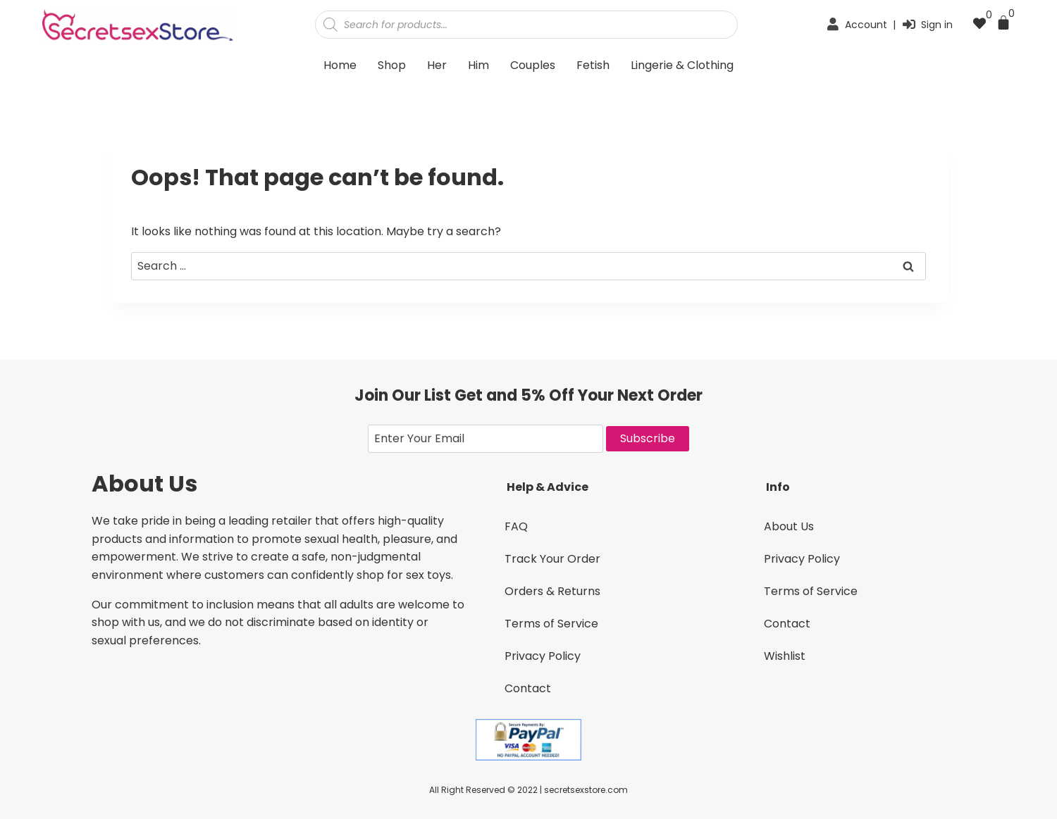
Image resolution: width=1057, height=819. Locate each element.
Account (866, 25)
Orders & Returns (552, 591)
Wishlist (784, 656)
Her (437, 65)
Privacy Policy (543, 656)
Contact (528, 688)
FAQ (516, 526)
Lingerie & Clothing (682, 65)
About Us (789, 526)
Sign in (937, 25)
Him (478, 65)
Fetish (593, 65)
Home (340, 65)
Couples (532, 65)
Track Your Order (552, 559)
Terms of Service (551, 623)
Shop (392, 65)
